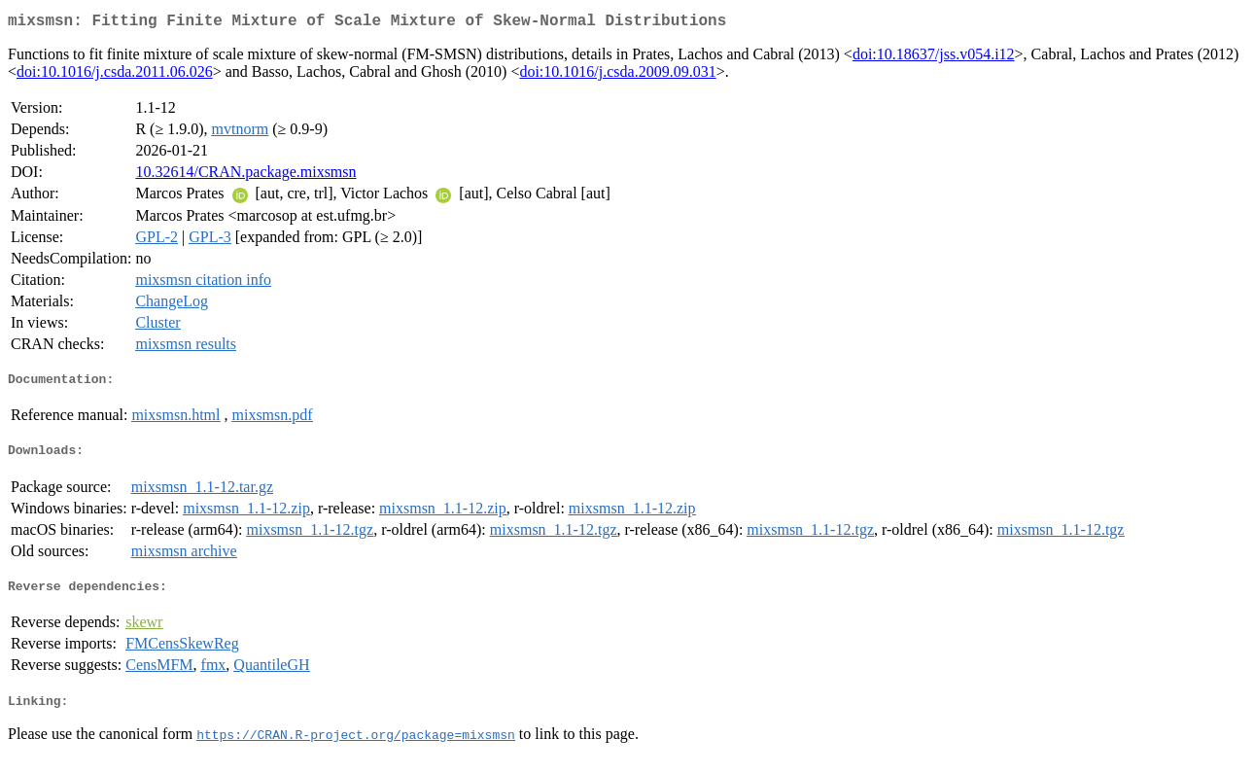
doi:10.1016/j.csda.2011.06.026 (115, 75)
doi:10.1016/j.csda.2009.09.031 (617, 75)
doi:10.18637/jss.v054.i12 (934, 58)
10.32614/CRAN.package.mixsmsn (245, 175)
